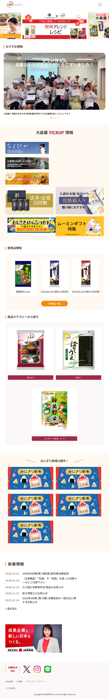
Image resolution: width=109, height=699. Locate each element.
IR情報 (19, 681)
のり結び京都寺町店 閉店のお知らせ (43, 587)
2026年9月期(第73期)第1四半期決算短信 (45, 573)
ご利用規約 (10, 688)
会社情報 (9, 681)
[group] (54, 85)
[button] (51, 117)
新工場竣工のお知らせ (35, 593)
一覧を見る (11, 608)
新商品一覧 (54, 303)
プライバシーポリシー (36, 681)
